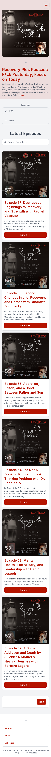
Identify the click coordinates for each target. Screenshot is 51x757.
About (7, 735)
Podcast (8, 728)
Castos (34, 753)
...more (20, 95)
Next (41, 701)
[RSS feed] (25, 61)
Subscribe (9, 743)
